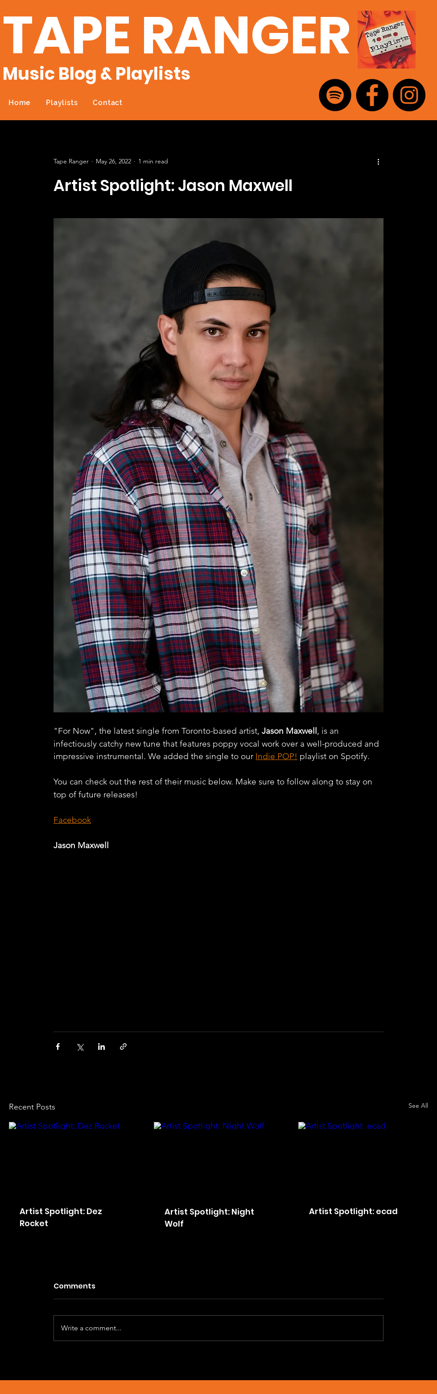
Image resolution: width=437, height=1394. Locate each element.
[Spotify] (335, 95)
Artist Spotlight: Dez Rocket (61, 1217)
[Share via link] (123, 1046)
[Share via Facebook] (58, 1046)
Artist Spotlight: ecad (353, 1211)
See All (418, 1105)
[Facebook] (372, 95)
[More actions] (378, 161)
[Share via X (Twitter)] (79, 1046)
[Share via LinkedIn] (101, 1046)
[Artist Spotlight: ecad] (363, 1158)
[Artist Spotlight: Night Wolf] (219, 1158)
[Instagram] (409, 95)
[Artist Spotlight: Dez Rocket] (74, 1158)
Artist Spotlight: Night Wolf (209, 1217)
